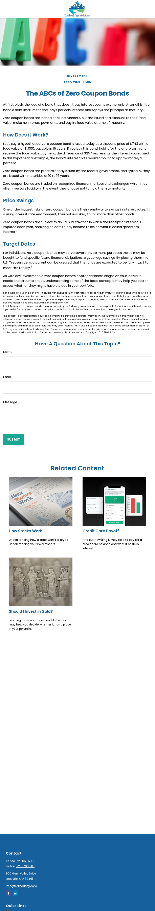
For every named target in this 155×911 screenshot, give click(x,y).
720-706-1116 (25, 866)
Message (10, 402)
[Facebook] (8, 893)
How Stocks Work (25, 531)
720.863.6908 (25, 861)
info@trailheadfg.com (21, 886)
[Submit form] (13, 439)
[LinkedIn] (15, 893)
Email (7, 377)
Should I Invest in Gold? (31, 611)
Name (8, 351)
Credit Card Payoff (101, 531)
